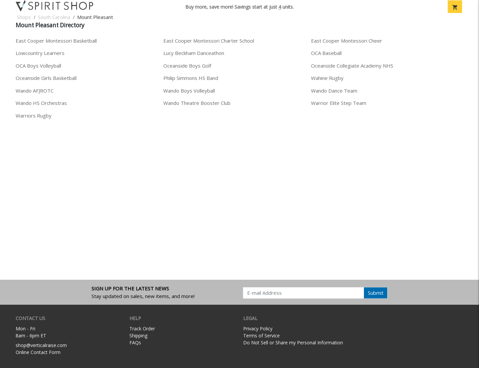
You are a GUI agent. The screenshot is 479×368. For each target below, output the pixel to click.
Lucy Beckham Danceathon (193, 53)
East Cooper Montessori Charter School (208, 40)
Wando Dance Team (334, 90)
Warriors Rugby (34, 115)
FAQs (135, 342)
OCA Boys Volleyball (38, 65)
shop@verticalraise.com (41, 345)
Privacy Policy (257, 328)
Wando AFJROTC (35, 90)
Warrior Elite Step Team (338, 103)
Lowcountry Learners (40, 53)
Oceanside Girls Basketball (46, 78)
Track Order (142, 328)
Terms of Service (261, 335)
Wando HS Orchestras (41, 103)
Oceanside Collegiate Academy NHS (352, 65)
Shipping (138, 335)
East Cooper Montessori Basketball (56, 40)
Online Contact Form (38, 352)
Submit (376, 292)
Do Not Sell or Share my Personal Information (293, 342)
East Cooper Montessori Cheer (346, 40)
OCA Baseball (326, 53)
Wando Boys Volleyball (189, 90)
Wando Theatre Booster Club (197, 103)
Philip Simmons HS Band (190, 78)
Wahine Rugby (327, 78)
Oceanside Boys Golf (187, 65)
